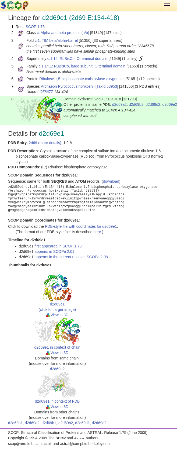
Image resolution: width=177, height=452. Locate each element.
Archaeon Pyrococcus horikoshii (67, 86)
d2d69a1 (15, 423)
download (111, 181)
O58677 (46, 92)
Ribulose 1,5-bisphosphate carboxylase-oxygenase (82, 79)
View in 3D (57, 315)
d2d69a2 (119, 104)
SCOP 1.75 (35, 27)
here (97, 232)
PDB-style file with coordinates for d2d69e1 (81, 226)
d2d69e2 (57, 369)
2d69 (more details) (45, 143)
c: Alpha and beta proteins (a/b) (63, 32)
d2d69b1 (49, 423)
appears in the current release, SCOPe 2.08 (71, 257)
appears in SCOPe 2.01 (54, 251)
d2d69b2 (136, 104)
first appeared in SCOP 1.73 (58, 246)
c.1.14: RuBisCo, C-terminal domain (77, 58)
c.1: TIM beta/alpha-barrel (56, 40)
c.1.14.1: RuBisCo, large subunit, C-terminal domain (81, 66)
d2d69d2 (153, 104)
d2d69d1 (82, 423)
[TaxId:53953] (106, 86)
